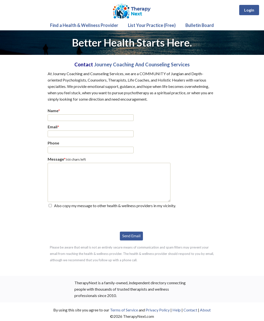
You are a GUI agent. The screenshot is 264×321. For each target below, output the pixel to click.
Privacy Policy (158, 310)
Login (249, 10)
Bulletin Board (199, 25)
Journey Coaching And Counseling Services (142, 64)
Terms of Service (124, 310)
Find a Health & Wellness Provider (84, 25)
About (205, 310)
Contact (190, 310)
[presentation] (85, 219)
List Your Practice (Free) (152, 25)
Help (176, 310)
